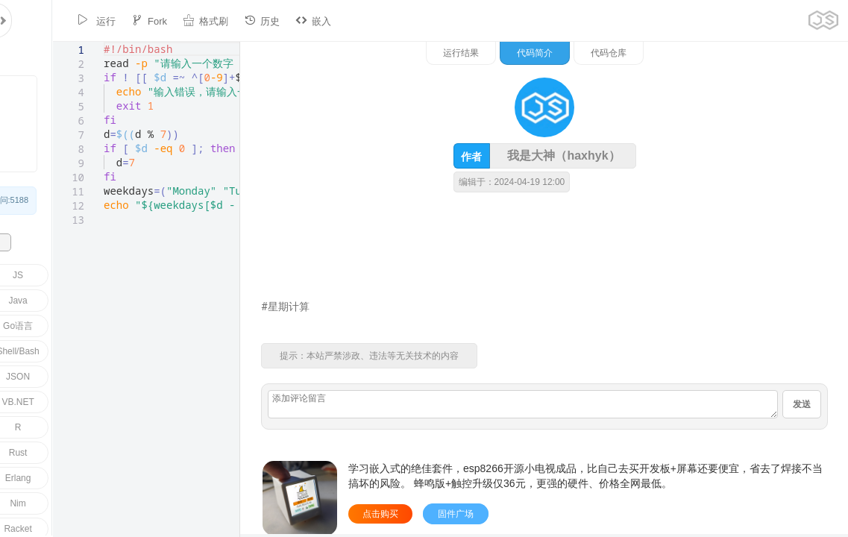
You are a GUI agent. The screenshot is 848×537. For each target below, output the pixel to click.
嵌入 (265, 20)
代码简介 (690, 53)
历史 (214, 20)
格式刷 (157, 20)
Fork (101, 20)
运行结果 (616, 53)
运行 (48, 20)
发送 (802, 404)
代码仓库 (764, 53)
